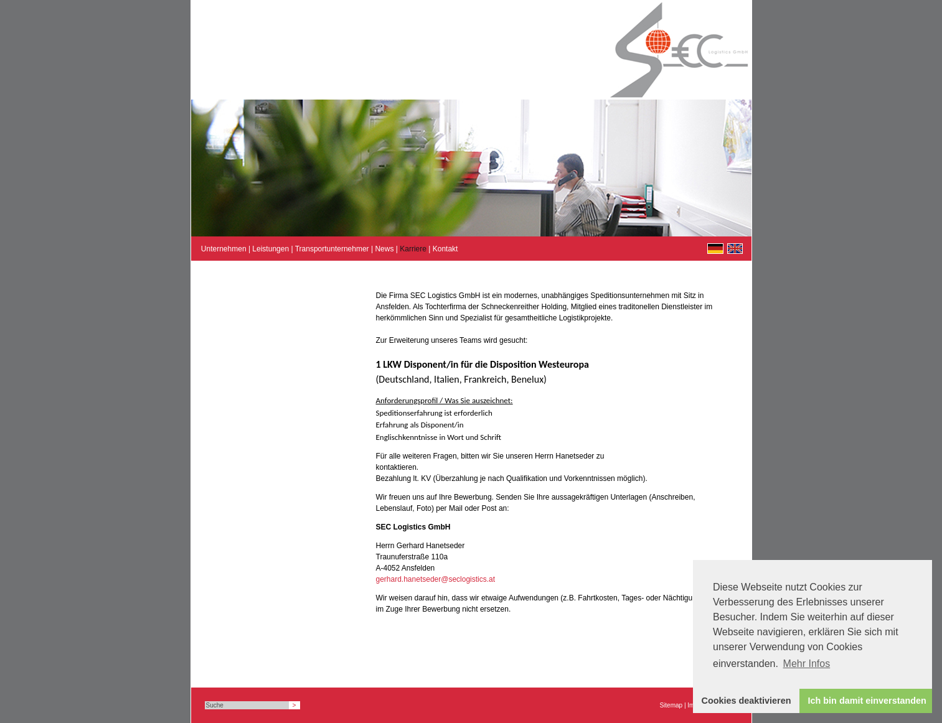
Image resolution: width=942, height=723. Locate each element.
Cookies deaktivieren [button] (746, 701)
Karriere (413, 249)
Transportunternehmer (332, 249)
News (384, 249)
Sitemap (670, 705)
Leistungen (270, 249)
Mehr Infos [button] (807, 663)
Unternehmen (224, 249)
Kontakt (445, 249)
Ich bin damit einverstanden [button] (867, 701)
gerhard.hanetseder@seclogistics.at (436, 579)
